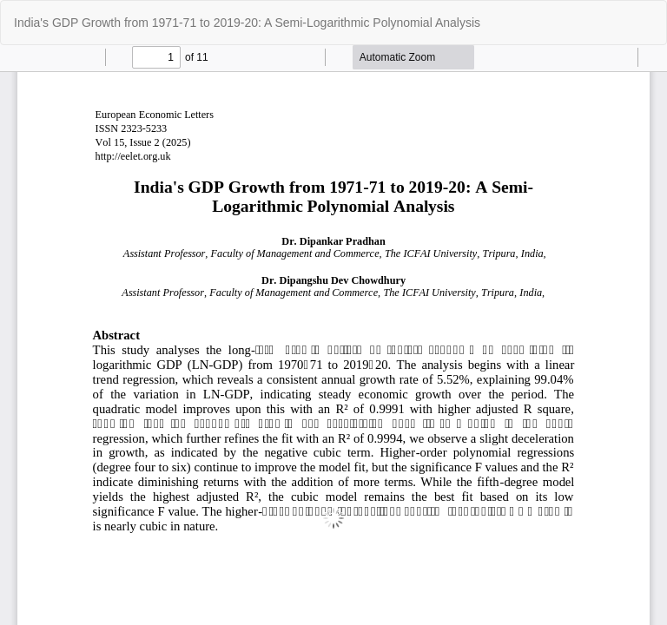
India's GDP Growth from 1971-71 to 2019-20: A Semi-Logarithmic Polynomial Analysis (247, 23)
